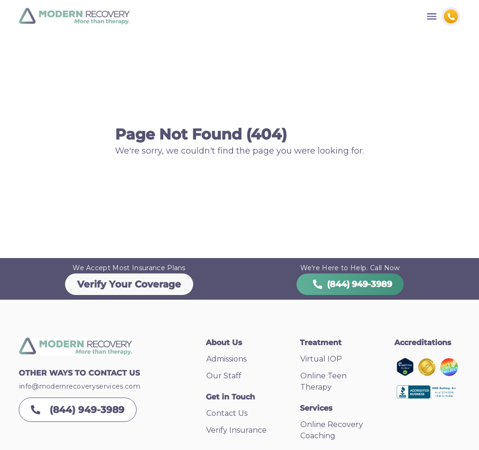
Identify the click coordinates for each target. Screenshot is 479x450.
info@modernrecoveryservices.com (79, 386)
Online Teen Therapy (323, 381)
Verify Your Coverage (129, 284)
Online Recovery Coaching (331, 430)
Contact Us (226, 413)
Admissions (226, 358)
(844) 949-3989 (350, 284)
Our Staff (223, 375)
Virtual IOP (321, 358)
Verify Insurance (236, 430)
